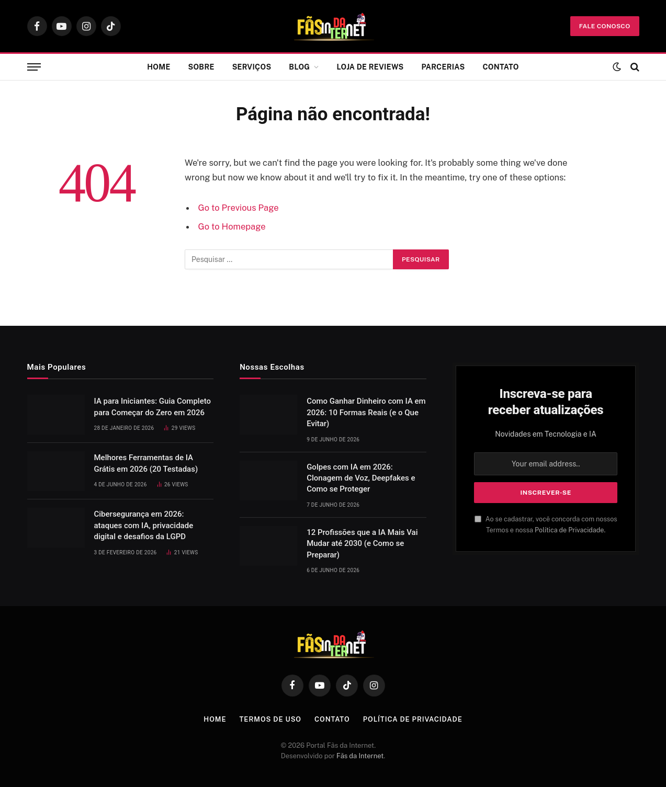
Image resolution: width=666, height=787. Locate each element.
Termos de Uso (270, 719)
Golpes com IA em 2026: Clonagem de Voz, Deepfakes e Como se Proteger (361, 478)
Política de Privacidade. (570, 530)
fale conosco (604, 26)
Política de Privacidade (412, 719)
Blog (299, 67)
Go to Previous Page (238, 207)
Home (158, 67)
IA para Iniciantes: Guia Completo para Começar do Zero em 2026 (152, 406)
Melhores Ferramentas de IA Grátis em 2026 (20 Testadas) (146, 463)
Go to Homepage (232, 226)
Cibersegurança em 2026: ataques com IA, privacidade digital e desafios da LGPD (144, 525)
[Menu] (34, 67)
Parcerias (443, 67)
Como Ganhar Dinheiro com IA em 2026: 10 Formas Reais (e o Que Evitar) (366, 412)
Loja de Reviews (370, 67)
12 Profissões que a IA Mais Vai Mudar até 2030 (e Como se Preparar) (362, 544)
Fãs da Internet (359, 756)
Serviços (252, 67)
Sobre (201, 67)
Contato (500, 67)
